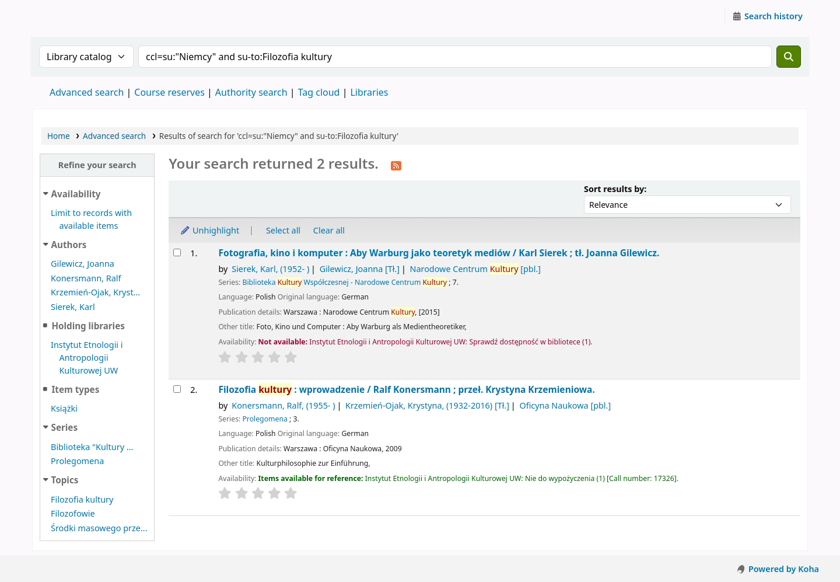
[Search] (788, 57)
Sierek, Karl (73, 306)
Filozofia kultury (82, 499)
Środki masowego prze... (99, 528)
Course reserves (169, 92)
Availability (76, 194)
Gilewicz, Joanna (82, 263)
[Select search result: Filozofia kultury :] (177, 389)
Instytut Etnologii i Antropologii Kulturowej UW (62, 16)
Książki (64, 408)
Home (58, 135)
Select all (283, 230)
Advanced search (87, 92)
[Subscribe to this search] (396, 165)
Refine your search (97, 164)
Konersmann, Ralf (86, 278)
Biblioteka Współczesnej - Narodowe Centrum (344, 282)
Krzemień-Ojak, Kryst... (95, 292)
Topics (65, 480)
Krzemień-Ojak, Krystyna (427, 405)
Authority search (251, 92)
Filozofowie (73, 513)
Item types (75, 389)
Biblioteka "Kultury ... (92, 446)
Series (64, 427)
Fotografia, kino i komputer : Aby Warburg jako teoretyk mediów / (438, 253)
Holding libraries (87, 326)
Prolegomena (77, 460)
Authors (69, 244)
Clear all (329, 230)
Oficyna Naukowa (565, 405)
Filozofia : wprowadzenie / (406, 389)
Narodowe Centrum (475, 268)
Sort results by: (615, 188)
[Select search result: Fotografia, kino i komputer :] (177, 252)
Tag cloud (319, 92)
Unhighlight (209, 230)
